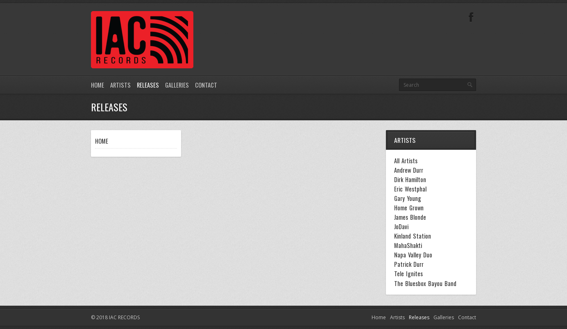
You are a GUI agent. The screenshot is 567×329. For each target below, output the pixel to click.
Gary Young (407, 198)
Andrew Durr (408, 170)
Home (97, 85)
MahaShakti (408, 245)
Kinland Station (412, 236)
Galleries (177, 85)
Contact (206, 85)
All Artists (405, 161)
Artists (120, 85)
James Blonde (410, 217)
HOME (101, 141)
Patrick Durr (409, 264)
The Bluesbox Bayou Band (425, 283)
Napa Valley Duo (413, 255)
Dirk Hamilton (410, 180)
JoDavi (401, 227)
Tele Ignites (408, 274)
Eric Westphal (410, 189)
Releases (148, 85)
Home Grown (409, 208)
